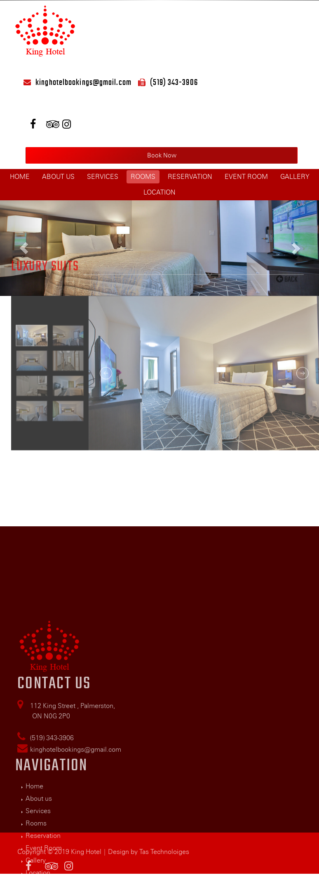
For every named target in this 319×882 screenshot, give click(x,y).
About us (58, 177)
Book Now (161, 155)
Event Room (246, 177)
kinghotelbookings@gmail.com (83, 82)
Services (102, 177)
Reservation (190, 177)
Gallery (295, 177)
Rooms (143, 177)
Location (159, 192)
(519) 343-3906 (173, 82)
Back (287, 232)
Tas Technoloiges (164, 858)
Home (20, 177)
